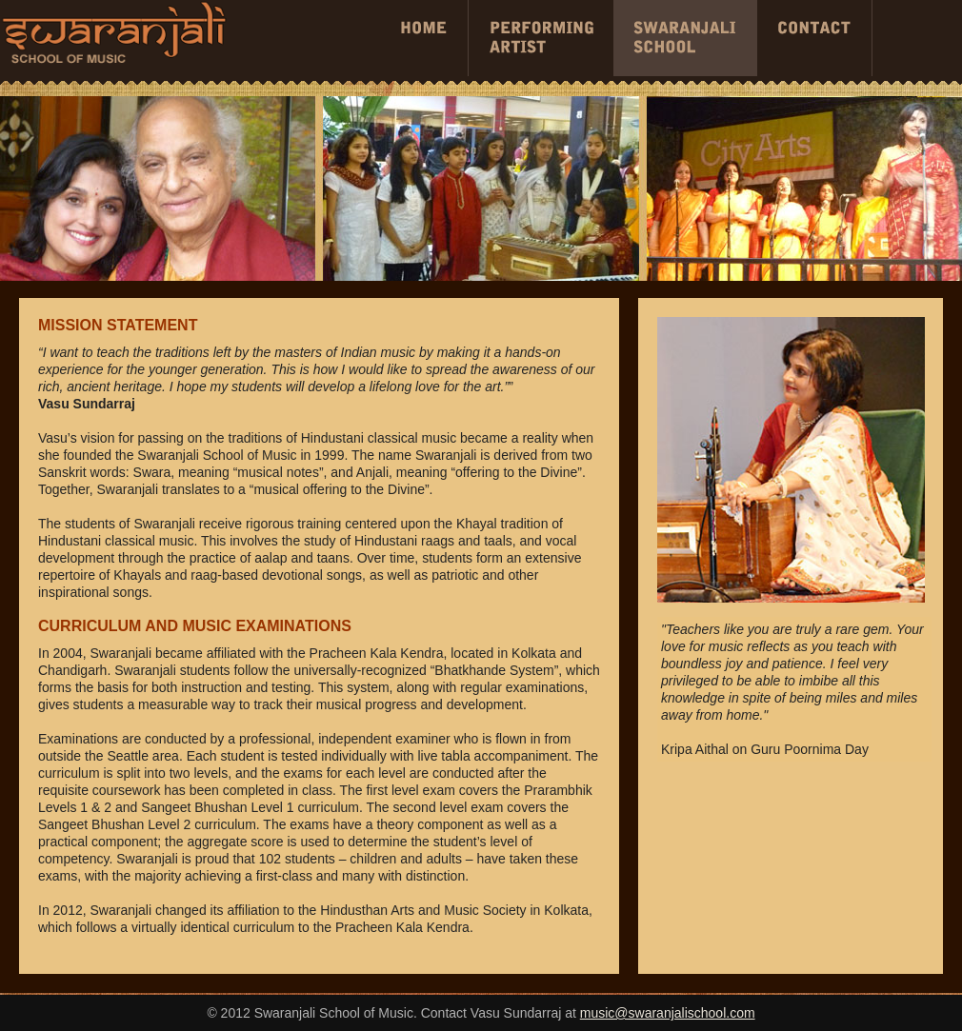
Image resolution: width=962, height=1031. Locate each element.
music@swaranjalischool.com (667, 1013)
